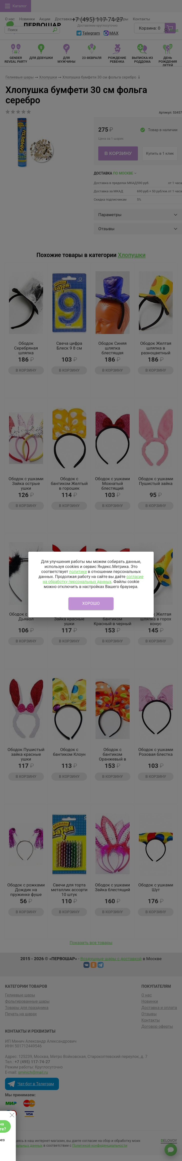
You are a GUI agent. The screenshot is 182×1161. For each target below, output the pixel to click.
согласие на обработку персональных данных (93, 579)
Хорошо (91, 603)
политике (78, 571)
